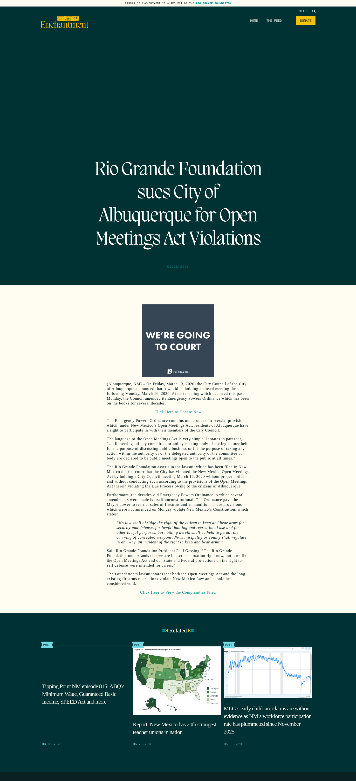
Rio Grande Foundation (213, 3)
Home (254, 20)
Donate (306, 20)
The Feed (274, 20)
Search (307, 11)
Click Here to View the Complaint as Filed (178, 592)
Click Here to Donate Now (178, 412)
